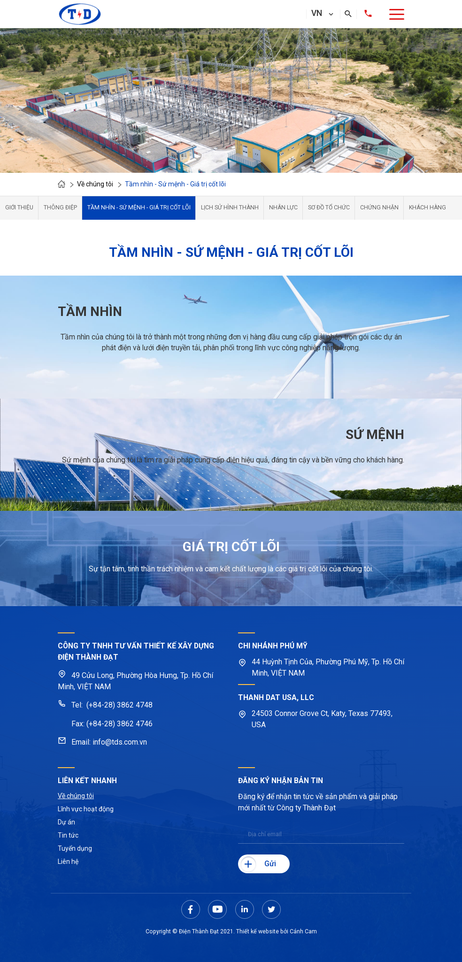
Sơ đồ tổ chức (329, 207)
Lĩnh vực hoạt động (86, 809)
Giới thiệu (19, 207)
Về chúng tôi (76, 796)
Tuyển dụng (75, 848)
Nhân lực (283, 207)
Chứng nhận (379, 207)
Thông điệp (60, 207)
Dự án (66, 822)
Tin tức (68, 835)
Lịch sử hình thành (230, 207)
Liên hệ (68, 861)
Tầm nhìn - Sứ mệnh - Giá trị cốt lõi (139, 207)
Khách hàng (427, 207)
